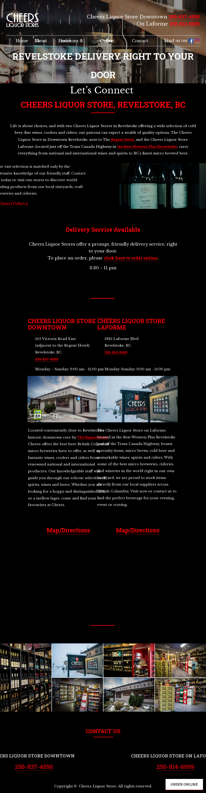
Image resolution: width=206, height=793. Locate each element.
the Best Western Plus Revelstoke (147, 146)
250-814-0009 (184, 23)
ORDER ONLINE (184, 784)
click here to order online (131, 258)
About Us (41, 41)
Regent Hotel (122, 139)
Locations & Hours (70, 41)
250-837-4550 (184, 16)
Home (22, 41)
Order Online (107, 41)
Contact (140, 41)
